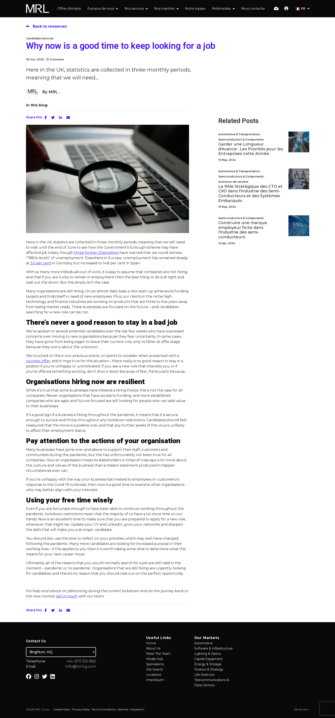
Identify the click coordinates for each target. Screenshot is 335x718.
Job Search (154, 669)
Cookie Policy (61, 709)
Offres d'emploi (69, 9)
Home (151, 643)
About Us (153, 648)
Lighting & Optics (207, 654)
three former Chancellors (96, 253)
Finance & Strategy (208, 669)
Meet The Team (158, 654)
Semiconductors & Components (241, 139)
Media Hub (154, 659)
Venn (306, 709)
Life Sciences (204, 675)
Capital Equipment (208, 659)
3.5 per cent (40, 263)
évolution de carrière (233, 181)
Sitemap (123, 709)
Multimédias (222, 9)
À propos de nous (101, 9)
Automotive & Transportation (239, 134)
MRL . (54, 92)
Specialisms (155, 664)
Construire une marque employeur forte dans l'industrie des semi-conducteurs (242, 230)
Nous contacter (253, 9)
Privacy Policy (81, 709)
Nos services (135, 9)
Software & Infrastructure (213, 648)
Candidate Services (40, 38)
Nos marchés (164, 9)
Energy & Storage (207, 664)
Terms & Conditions (104, 709)
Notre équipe (195, 9)
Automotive (203, 643)
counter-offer (38, 361)
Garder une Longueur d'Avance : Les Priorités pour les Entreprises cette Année (250, 149)
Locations (153, 675)
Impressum (155, 680)
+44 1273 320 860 (81, 661)
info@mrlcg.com (80, 666)
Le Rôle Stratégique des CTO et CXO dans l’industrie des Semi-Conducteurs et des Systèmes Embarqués (250, 193)
